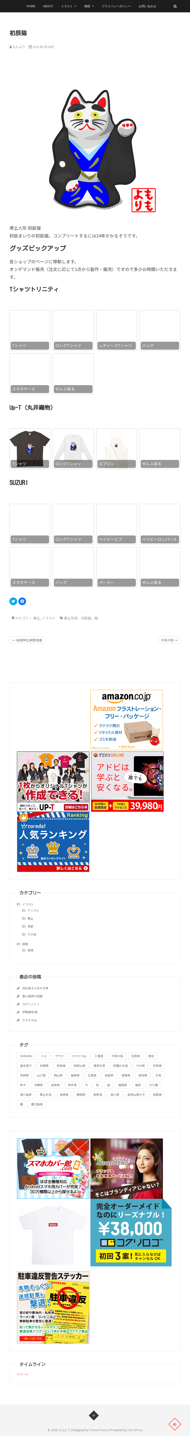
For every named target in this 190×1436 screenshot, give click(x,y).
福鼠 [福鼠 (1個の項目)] (138, 1085)
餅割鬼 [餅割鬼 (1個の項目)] (98, 1094)
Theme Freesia (99, 1430)
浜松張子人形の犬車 (35, 988)
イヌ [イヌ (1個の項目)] (44, 1056)
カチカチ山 (29, 1020)
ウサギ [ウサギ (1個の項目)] (59, 1056)
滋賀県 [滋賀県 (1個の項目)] (55, 1085)
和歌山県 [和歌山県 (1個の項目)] (79, 1065)
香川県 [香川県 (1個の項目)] (114, 1094)
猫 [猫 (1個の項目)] (108, 1085)
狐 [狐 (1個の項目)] (97, 1085)
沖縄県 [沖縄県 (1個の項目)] (38, 1085)
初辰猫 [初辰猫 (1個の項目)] (61, 1065)
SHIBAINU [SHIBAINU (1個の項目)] (26, 1056)
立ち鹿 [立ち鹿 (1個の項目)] (153, 1085)
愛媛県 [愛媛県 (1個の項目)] (126, 1075)
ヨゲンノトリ (30, 1004)
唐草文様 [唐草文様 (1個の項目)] (99, 1065)
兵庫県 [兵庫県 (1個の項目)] (44, 1065)
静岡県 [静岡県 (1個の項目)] (81, 1094)
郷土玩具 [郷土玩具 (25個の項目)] (45, 1094)
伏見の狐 (169, 640)
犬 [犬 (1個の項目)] (86, 1085)
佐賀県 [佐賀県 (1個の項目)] (135, 1056)
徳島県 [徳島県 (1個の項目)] (109, 1075)
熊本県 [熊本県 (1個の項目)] (72, 1085)
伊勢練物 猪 (29, 1012)
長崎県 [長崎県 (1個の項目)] (64, 1094)
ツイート (23, 1374)
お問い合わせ (147, 6)
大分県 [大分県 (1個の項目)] (140, 1065)
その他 (32, 934)
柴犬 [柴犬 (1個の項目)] (23, 1085)
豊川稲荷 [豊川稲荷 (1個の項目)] (26, 1094)
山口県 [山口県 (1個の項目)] (41, 1075)
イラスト (67, 6)
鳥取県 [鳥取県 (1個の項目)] (157, 1094)
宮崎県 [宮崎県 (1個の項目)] (24, 1075)
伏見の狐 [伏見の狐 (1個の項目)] (117, 1056)
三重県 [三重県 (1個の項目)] (99, 1056)
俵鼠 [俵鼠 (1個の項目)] (151, 1056)
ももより (17, 46)
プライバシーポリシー (116, 6)
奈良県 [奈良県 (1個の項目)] (157, 1065)
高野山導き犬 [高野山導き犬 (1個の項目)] (136, 1094)
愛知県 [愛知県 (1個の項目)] (143, 1075)
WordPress (135, 1430)
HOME (31, 6)
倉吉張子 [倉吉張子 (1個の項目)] (26, 1065)
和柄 (30, 950)
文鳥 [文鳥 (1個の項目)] (158, 1075)
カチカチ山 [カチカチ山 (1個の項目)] (79, 1056)
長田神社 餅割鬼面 (27, 640)
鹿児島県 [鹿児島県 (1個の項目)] (37, 1104)
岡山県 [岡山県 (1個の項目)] (58, 1075)
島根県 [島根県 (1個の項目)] (75, 1075)
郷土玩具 (71, 618)
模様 (87, 6)
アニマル (33, 910)
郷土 (36, 618)
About (48, 6)
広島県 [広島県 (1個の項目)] (92, 1075)
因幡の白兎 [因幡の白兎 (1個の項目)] (120, 1065)
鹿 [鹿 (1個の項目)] (21, 1104)
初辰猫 (86, 618)
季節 (30, 926)
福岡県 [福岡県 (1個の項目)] (122, 1085)
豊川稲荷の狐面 (32, 996)
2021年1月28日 (41, 46)
